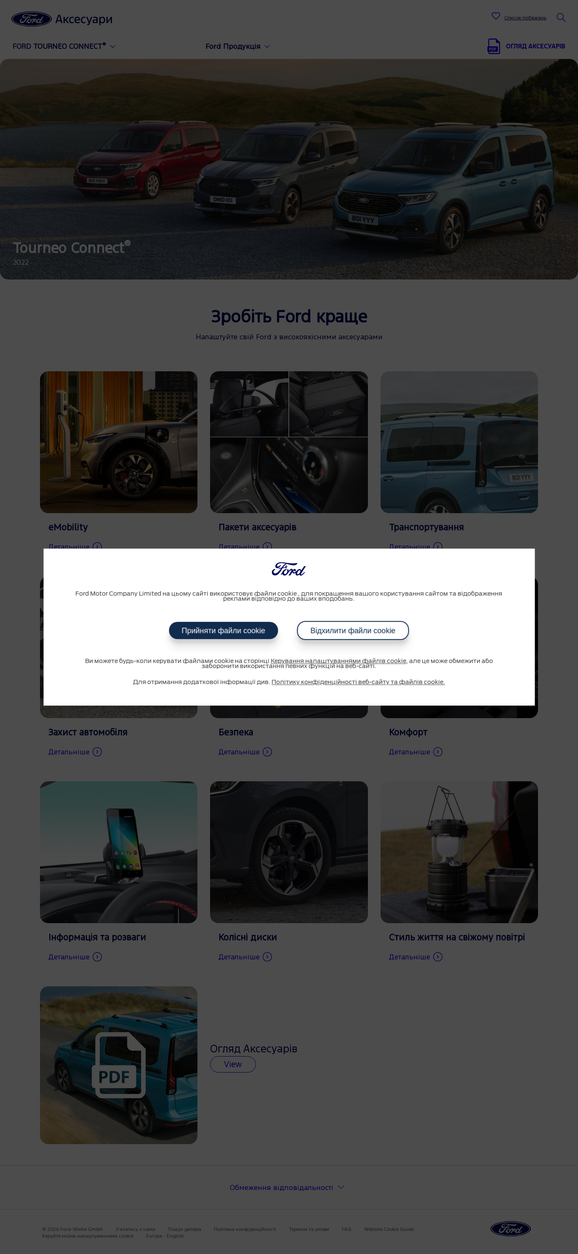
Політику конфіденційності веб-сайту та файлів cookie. (358, 682)
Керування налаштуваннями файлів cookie (338, 661)
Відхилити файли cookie (353, 630)
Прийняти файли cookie (223, 630)
